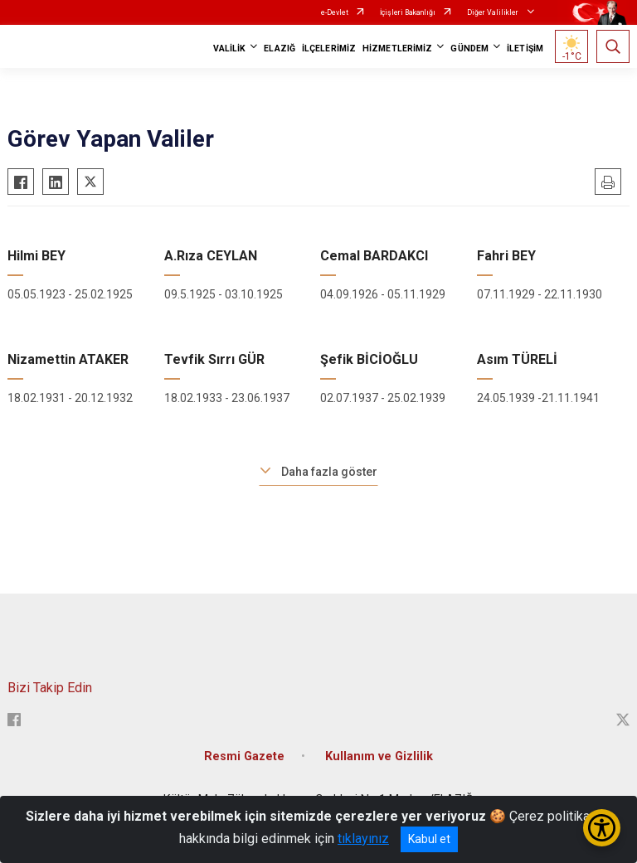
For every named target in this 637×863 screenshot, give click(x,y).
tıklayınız (363, 838)
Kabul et (429, 839)
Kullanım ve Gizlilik (379, 756)
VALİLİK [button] (229, 48)
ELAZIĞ (279, 48)
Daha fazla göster (329, 471)
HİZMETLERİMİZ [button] (397, 48)
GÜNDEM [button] (469, 48)
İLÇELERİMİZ (329, 48)
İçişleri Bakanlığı (407, 12)
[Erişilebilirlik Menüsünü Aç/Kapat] (601, 827)
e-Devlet (334, 12)
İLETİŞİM (525, 48)
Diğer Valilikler (493, 12)
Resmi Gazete (244, 756)
